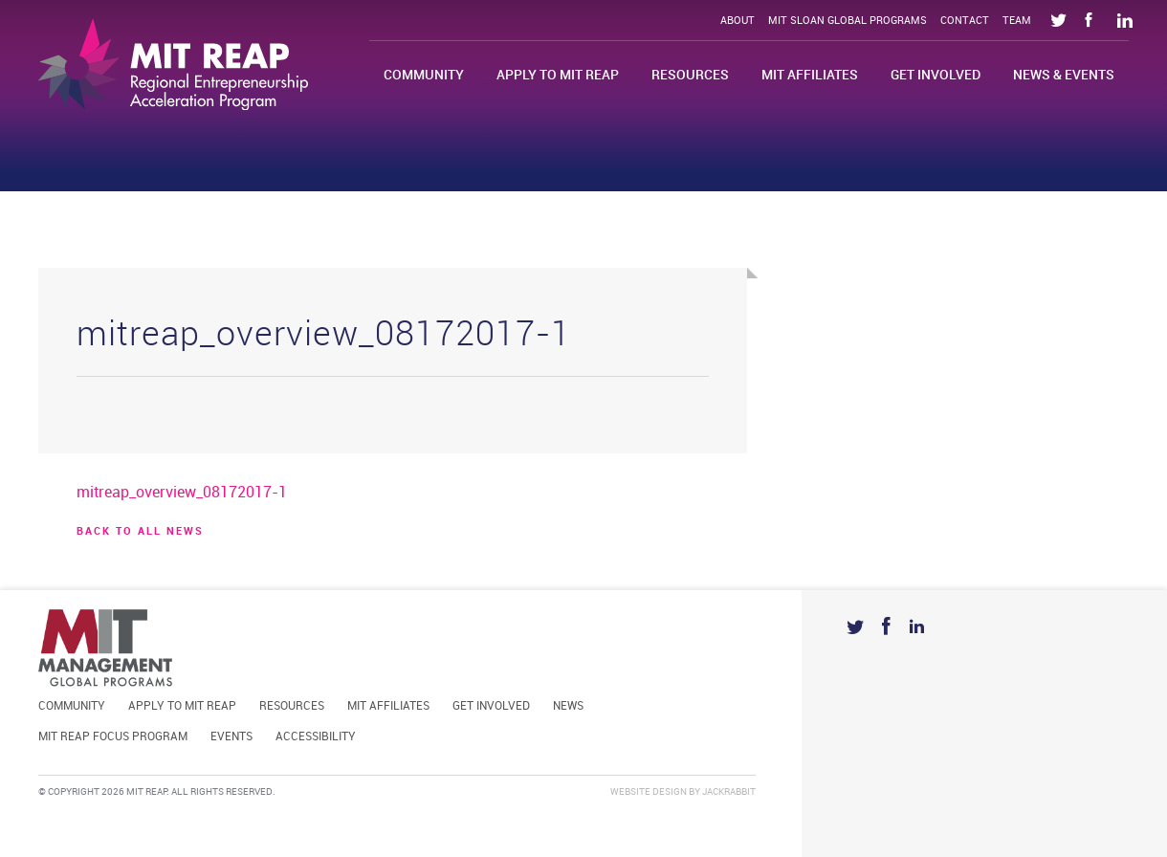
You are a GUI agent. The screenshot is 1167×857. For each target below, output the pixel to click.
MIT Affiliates (809, 75)
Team (1016, 21)
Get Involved (935, 75)
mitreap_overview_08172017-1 (182, 493)
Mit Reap (173, 64)
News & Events (1063, 75)
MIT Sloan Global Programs (847, 21)
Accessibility (315, 737)
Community (424, 75)
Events (231, 737)
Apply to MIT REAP (557, 75)
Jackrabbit (729, 792)
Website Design (648, 792)
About (737, 21)
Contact (964, 21)
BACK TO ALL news (140, 532)
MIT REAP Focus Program (112, 737)
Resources (690, 75)
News (568, 706)
